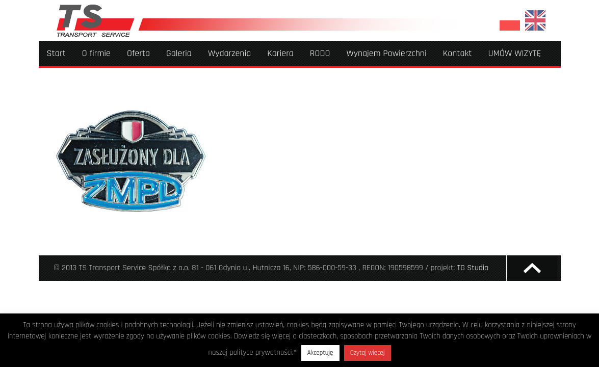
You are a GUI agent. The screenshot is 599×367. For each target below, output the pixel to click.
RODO (320, 53)
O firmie (96, 53)
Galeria (179, 53)
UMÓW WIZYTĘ (514, 53)
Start (56, 53)
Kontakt (457, 53)
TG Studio (473, 268)
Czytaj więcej (367, 353)
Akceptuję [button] (320, 353)
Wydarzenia (229, 53)
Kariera (280, 53)
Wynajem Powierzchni (386, 53)
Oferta (138, 53)
